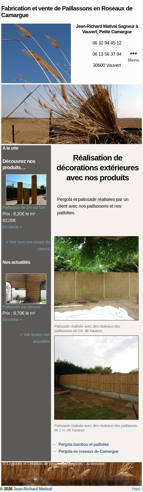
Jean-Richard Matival (32, 489)
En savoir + (12, 227)
